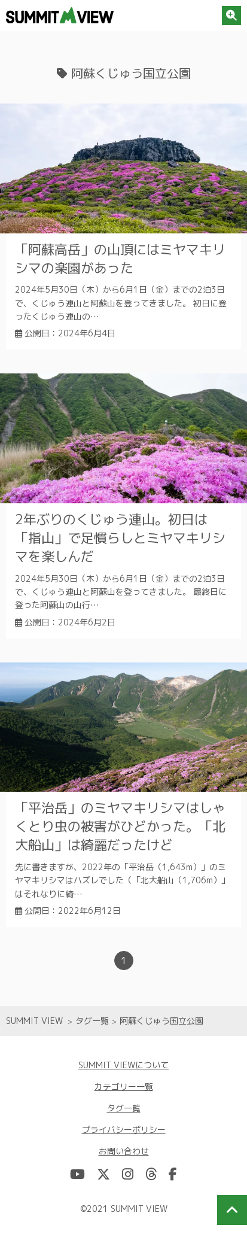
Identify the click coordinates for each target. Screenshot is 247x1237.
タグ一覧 (124, 1108)
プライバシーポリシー (124, 1129)
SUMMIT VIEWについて (123, 1065)
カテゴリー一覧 (123, 1086)
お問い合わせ (124, 1151)
